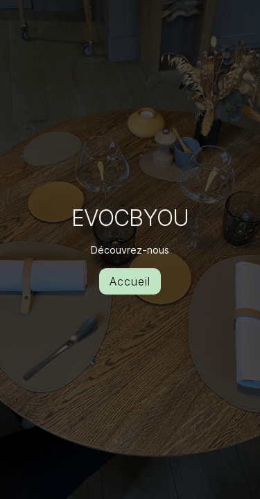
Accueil (130, 281)
